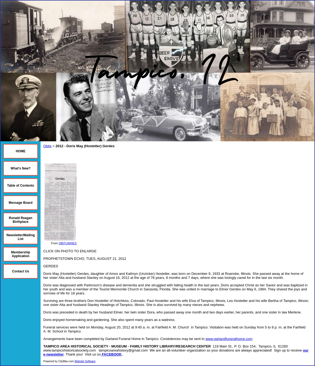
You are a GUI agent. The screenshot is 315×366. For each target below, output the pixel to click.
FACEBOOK (112, 354)
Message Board (20, 203)
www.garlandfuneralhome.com (228, 339)
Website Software (85, 361)
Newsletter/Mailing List (20, 237)
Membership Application (20, 254)
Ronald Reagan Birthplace (20, 220)
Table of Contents (20, 185)
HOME (21, 151)
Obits (47, 146)
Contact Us (20, 271)
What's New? (21, 168)
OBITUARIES (68, 243)
